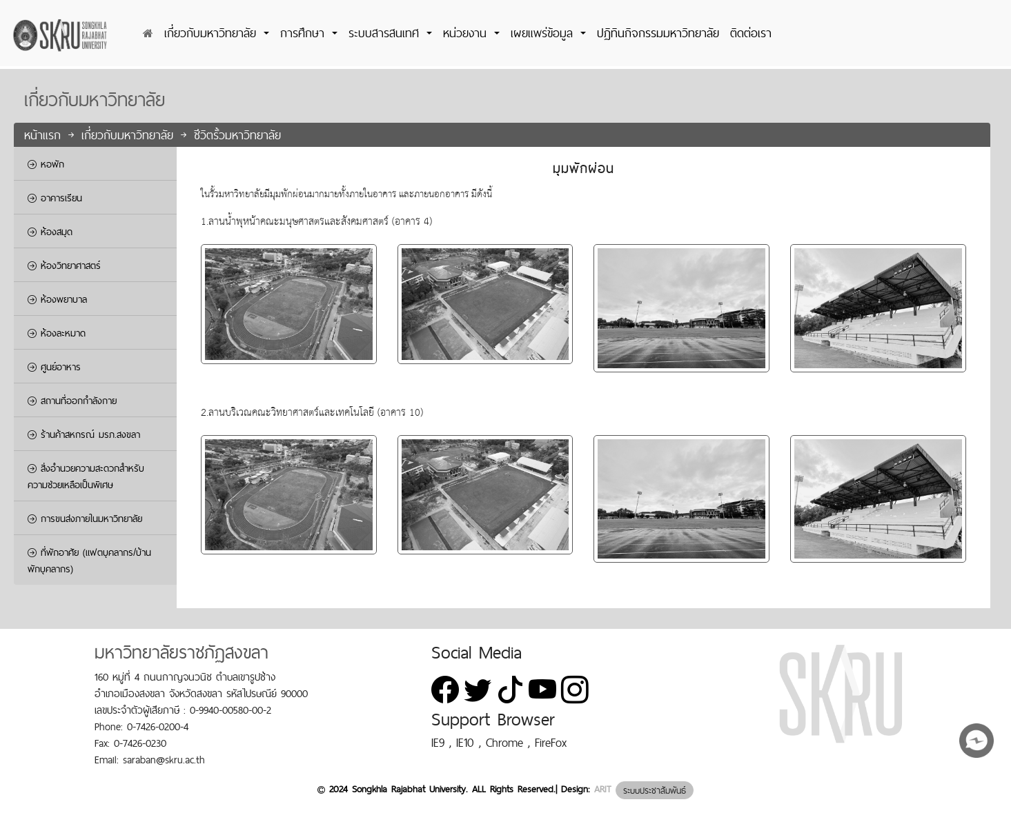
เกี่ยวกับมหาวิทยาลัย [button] (212, 33)
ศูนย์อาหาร (54, 367)
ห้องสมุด (50, 231)
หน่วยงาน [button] (467, 33)
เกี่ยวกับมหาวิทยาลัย (129, 135)
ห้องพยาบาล (57, 299)
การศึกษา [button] (304, 33)
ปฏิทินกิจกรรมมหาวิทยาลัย (658, 33)
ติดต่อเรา (751, 33)
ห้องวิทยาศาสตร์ (64, 265)
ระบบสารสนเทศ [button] (386, 33)
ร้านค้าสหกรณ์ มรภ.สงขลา (84, 434)
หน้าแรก (45, 135)
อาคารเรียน (55, 198)
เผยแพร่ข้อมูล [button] (544, 33)
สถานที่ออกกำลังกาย (72, 400)
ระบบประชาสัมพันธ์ (654, 790)
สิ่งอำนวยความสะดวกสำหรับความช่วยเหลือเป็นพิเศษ (86, 476)
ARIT (602, 789)
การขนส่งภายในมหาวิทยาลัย (85, 518)
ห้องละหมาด (57, 333)
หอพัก (46, 164)
